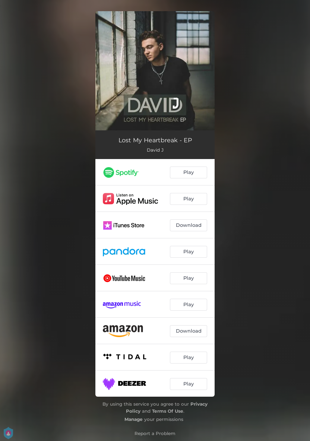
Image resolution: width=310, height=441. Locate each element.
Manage (133, 419)
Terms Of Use (167, 411)
